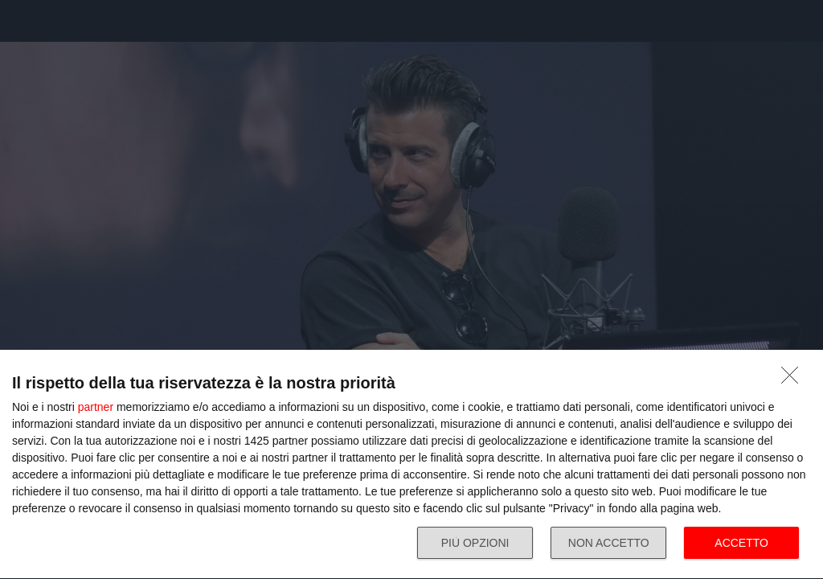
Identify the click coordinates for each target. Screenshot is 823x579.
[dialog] (411, 465)
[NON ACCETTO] (794, 379)
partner (95, 407)
